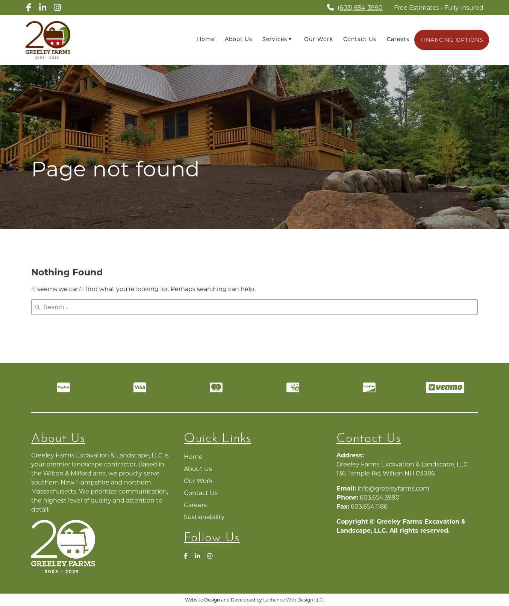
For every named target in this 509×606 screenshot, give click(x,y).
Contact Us (360, 39)
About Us (239, 39)
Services (276, 39)
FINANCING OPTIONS (451, 39)
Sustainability (204, 516)
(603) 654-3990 (361, 7)
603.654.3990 (380, 496)
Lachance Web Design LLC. (293, 599)
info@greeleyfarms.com (393, 487)
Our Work (319, 39)
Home (206, 39)
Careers (398, 39)
